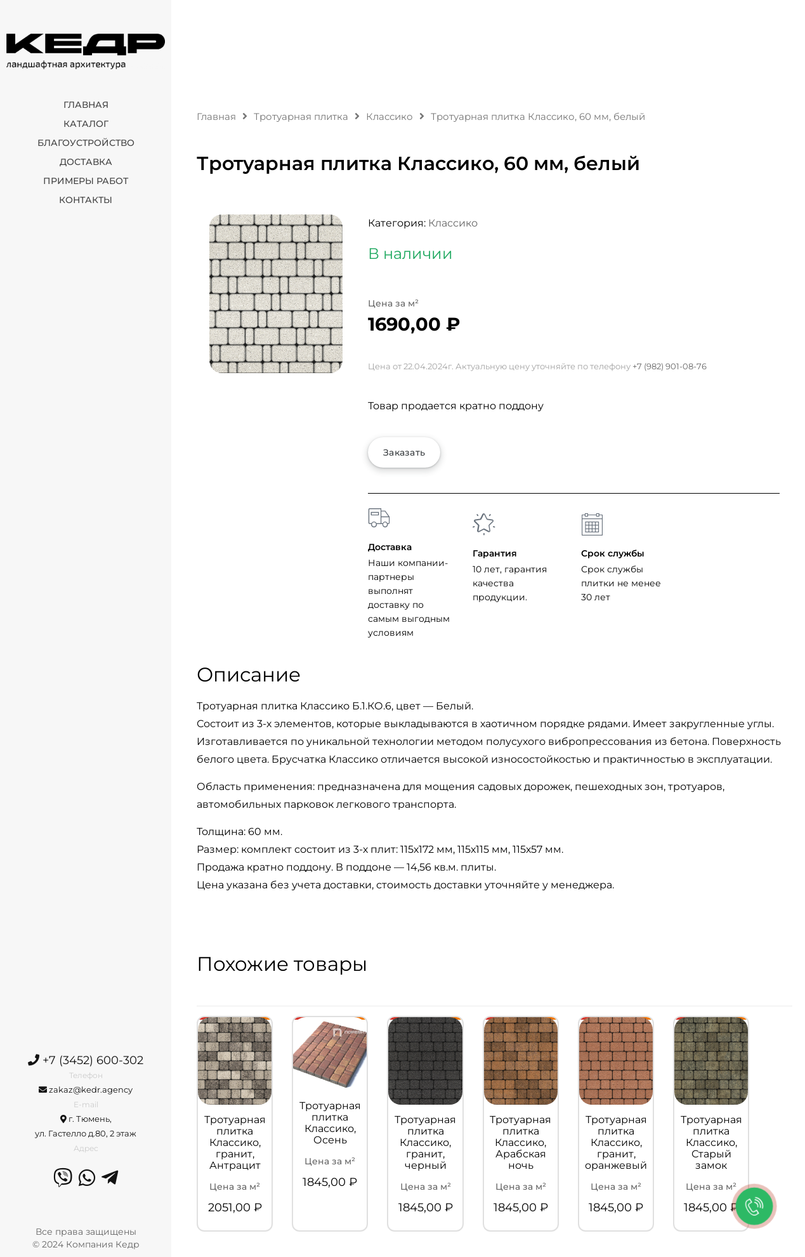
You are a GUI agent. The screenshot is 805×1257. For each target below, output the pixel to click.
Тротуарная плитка (301, 116)
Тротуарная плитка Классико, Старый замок (711, 1142)
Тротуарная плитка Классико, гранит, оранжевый (616, 1142)
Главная (216, 116)
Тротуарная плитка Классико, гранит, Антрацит (235, 1142)
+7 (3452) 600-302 (85, 1060)
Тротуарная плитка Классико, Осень (330, 1123)
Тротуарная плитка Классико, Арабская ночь (520, 1142)
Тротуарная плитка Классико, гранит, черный (425, 1142)
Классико (389, 116)
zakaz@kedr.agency (86, 1089)
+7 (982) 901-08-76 (669, 366)
